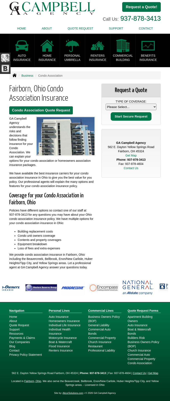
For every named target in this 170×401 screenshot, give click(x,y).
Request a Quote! (141, 7)
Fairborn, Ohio (32, 381)
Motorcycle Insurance (63, 338)
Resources (16, 333)
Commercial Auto (99, 329)
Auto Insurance (59, 316)
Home (21, 28)
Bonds (92, 333)
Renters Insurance (61, 350)
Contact (146, 28)
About (47, 28)
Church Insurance (100, 342)
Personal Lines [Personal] (59, 310)
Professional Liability (101, 350)
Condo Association (140, 363)
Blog (12, 346)
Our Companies (19, 342)
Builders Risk (136, 338)
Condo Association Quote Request (41, 110)
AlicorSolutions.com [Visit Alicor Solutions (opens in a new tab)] (72, 393)
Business (27, 75)
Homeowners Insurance (64, 321)
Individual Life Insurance (65, 325)
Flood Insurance (59, 346)
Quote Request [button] (80, 28)
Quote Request (19, 325)
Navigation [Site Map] (16, 310)
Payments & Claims (22, 338)
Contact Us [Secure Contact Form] (131, 168)
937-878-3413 (140, 18)
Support (14, 329)
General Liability (98, 325)
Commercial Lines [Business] (101, 310)
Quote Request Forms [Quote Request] (143, 310)
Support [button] (116, 28)
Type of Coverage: (131, 101)
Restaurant (95, 346)
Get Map (131, 155)
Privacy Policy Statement (25, 354)
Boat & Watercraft (60, 342)
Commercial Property (102, 338)
